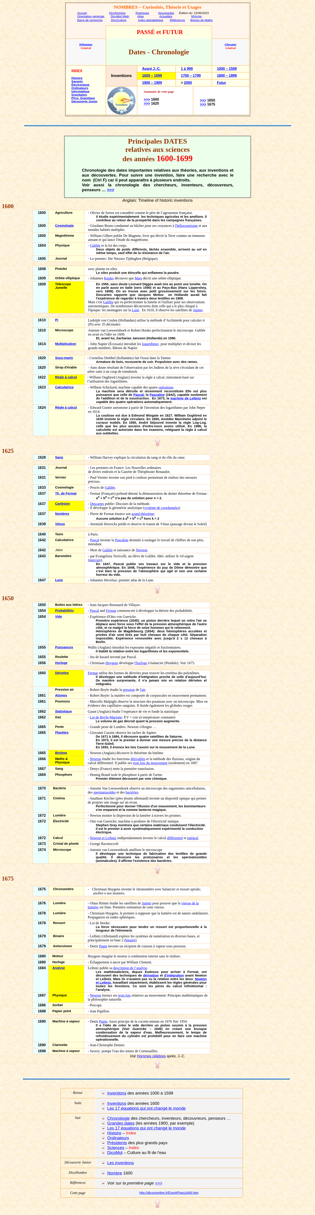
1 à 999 (187, 69)
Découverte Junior (84, 101)
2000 (188, 83)
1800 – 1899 (227, 75)
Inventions (116, 1093)
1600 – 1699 (152, 75)
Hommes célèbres (151, 1056)
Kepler (109, 278)
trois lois (124, 995)
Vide (58, 616)
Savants (77, 81)
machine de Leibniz (185, 398)
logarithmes (150, 344)
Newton (141, 550)
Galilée (95, 245)
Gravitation (79, 94)
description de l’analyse (130, 968)
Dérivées (62, 673)
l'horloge (141, 663)
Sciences (115, 1147)
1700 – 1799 (191, 75)
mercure (95, 560)
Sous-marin (64, 358)
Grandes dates (121, 1123)
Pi (56, 320)
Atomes (61, 695)
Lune (135, 310)
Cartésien (62, 503)
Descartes (97, 504)
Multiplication (65, 344)
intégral (192, 838)
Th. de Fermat (66, 493)
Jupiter (198, 310)
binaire (130, 940)
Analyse (58, 968)
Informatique (80, 91)
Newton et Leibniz (103, 838)
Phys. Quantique (83, 98)
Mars (138, 278)
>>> (147, 99)
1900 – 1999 (152, 83)
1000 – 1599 (227, 69)
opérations (166, 387)
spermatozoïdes (104, 792)
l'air (142, 690)
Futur (221, 83)
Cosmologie (64, 225)
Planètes (61, 732)
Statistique (63, 711)
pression (129, 690)
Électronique (80, 84)
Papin (103, 946)
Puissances (64, 647)
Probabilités (64, 610)
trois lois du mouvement (150, 763)
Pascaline (157, 395)
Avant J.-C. (151, 69)
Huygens (111, 663)
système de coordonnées (161, 508)
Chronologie (118, 1118)
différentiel (175, 838)
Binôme (61, 753)
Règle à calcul (66, 377)
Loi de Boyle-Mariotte (106, 717)
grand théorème (143, 514)
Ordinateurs (79, 88)
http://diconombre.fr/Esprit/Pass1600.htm (169, 1193)
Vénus (60, 524)
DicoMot (114, 1152)
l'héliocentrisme (186, 226)
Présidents (117, 1142)
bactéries (132, 792)
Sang (59, 457)
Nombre (114, 1173)
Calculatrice (64, 387)
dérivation (151, 975)
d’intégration (174, 975)
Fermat (111, 611)
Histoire (77, 78)
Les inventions (120, 1162)
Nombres (62, 513)
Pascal (138, 395)
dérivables (138, 759)
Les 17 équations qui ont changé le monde (146, 1108)
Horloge (61, 663)
